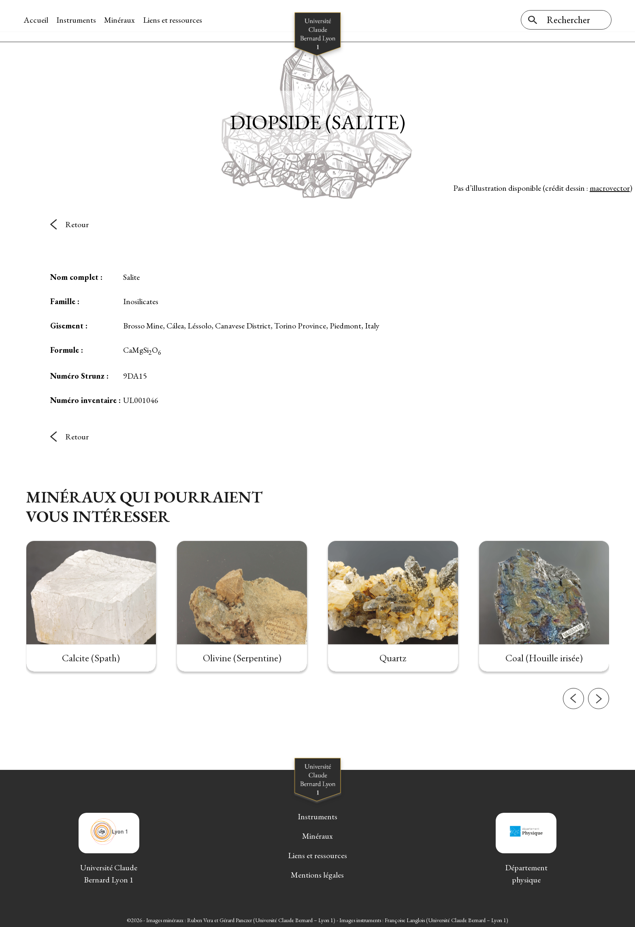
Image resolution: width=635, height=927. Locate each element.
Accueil (38, 20)
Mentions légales (317, 873)
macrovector (610, 186)
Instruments (78, 20)
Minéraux (122, 20)
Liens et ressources (175, 20)
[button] (573, 732)
